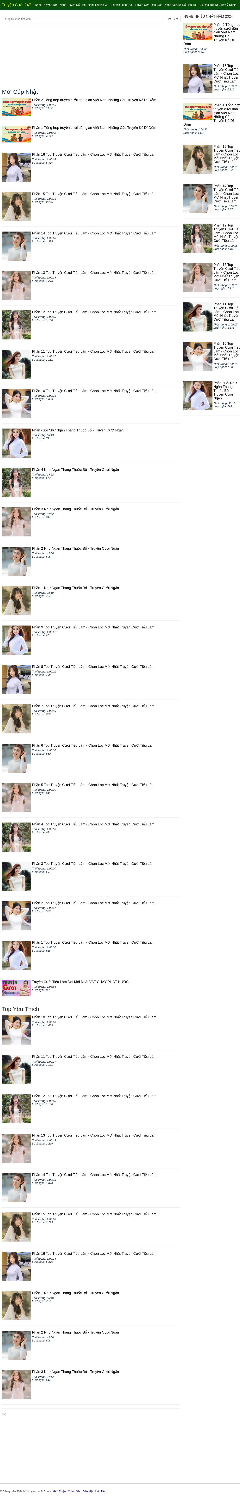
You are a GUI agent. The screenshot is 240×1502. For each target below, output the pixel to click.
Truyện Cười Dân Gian (148, 4)
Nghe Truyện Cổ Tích (72, 4)
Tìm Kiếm (172, 19)
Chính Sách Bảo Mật (80, 1491)
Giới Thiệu (59, 1491)
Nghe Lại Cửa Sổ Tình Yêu (181, 4)
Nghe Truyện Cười (46, 4)
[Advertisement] (91, 57)
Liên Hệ (99, 1491)
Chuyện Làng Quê (122, 4)
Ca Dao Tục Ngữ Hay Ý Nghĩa (218, 4)
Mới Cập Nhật (20, 92)
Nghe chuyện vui (98, 4)
